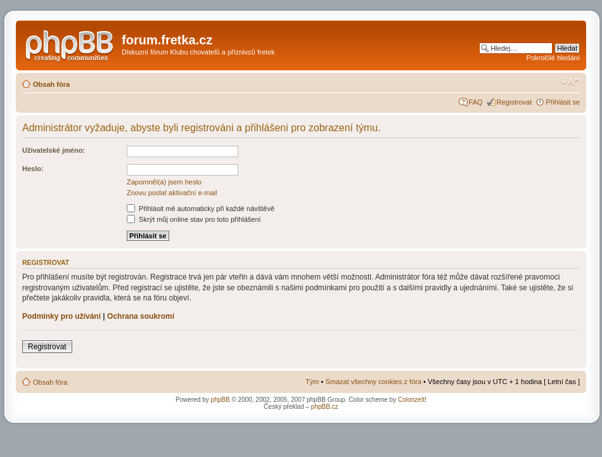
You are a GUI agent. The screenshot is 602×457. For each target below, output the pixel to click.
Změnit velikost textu (570, 81)
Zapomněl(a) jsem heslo (164, 182)
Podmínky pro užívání (61, 316)
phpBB (220, 399)
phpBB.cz (324, 406)
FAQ (476, 102)
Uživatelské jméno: (53, 150)
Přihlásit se (563, 102)
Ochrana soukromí (140, 316)
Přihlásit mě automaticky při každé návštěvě (200, 208)
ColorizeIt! (412, 399)
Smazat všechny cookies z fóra (373, 381)
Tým (312, 381)
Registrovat (514, 102)
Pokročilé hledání (553, 57)
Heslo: (33, 168)
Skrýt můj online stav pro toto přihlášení (194, 219)
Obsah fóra (51, 84)
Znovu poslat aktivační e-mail (172, 192)
